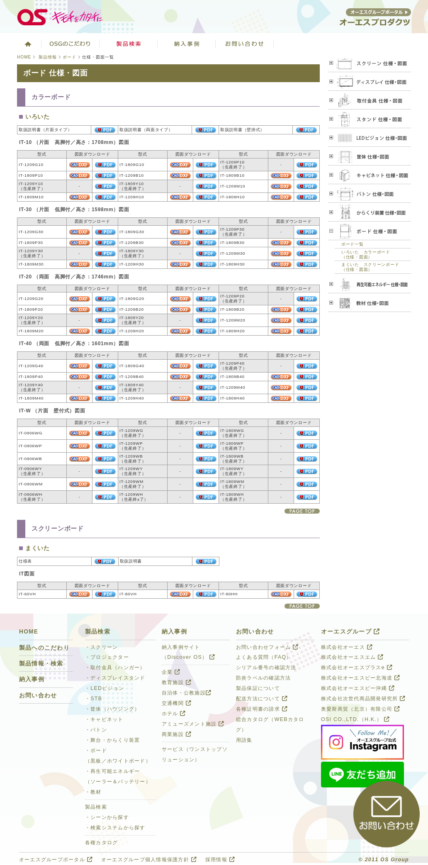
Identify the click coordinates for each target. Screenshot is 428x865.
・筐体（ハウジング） (112, 709)
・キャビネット (104, 719)
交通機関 (176, 703)
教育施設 (176, 682)
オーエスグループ (350, 632)
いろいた (37, 117)
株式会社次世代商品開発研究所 (363, 699)
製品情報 (48, 57)
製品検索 (129, 43)
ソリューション (187, 43)
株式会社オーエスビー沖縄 (357, 688)
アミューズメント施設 (193, 724)
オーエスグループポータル (55, 860)
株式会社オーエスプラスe (356, 667)
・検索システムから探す (115, 828)
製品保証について (258, 688)
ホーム (27, 43)
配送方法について (261, 699)
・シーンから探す (107, 817)
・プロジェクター (107, 657)
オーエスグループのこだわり (70, 43)
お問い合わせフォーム (267, 647)
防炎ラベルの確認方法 (263, 678)
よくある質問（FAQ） (264, 657)
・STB (93, 699)
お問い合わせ (245, 43)
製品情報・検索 (41, 663)
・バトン (96, 730)
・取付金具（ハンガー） (115, 667)
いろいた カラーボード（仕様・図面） (365, 254)
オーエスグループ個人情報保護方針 (149, 860)
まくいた (37, 548)
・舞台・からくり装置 (112, 740)
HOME (24, 57)
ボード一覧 (352, 244)
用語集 (244, 740)
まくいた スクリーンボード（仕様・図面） (370, 267)
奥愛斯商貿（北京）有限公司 (360, 709)
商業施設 (176, 734)
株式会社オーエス (346, 647)
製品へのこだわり (44, 648)
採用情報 (220, 860)
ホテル (174, 713)
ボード (69, 57)
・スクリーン (101, 647)
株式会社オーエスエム (352, 657)
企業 (171, 672)
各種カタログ (101, 843)
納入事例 (31, 679)
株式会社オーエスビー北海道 (360, 678)
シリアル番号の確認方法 (266, 667)
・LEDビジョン (104, 688)
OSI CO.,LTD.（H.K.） (355, 719)
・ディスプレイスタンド (115, 678)
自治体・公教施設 (186, 693)
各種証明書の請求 (261, 709)
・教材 (93, 792)
